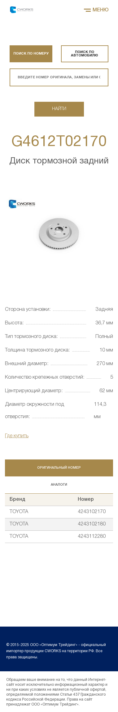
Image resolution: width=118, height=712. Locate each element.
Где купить (16, 436)
